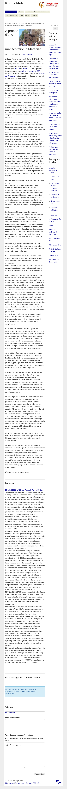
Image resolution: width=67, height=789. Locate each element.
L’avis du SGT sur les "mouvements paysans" (55, 84)
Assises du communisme (41, 12)
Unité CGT (26, 69)
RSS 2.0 (36, 783)
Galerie (27, 15)
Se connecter (10, 713)
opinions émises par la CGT (30, 71)
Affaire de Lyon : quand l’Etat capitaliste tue (54, 75)
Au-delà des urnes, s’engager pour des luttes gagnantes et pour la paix (55, 49)
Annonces (29, 12)
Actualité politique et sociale (34, 23)
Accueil (7, 23)
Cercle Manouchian (12, 15)
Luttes (51, 225)
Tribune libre (53, 255)
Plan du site (9, 783)
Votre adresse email (12, 718)
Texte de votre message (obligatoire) (19, 735)
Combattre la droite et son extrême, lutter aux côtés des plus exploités (54, 63)
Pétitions (34, 15)
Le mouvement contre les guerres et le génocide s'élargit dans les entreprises (55, 138)
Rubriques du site (11, 12)
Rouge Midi (14, 3)
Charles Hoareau (26, 54)
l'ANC (16, 69)
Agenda (21, 12)
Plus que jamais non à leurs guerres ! (54, 126)
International (53, 215)
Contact (29, 783)
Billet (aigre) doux (55, 245)
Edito (21, 15)
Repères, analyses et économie (53, 232)
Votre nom (9, 707)
